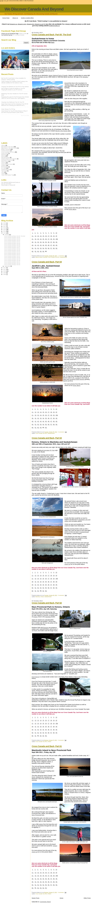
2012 (4, 268)
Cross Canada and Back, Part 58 (12, 246)
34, (43, 242)
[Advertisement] (11, 128)
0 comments (61, 432)
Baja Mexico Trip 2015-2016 (8, 148)
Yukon (3, 173)
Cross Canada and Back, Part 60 (12, 243)
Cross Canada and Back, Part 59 (12, 244)
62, (38, 251)
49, (56, 245)
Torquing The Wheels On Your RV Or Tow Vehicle (15, 86)
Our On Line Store (6, 183)
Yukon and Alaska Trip (7, 175)
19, (54, 236)
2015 (4, 229)
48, (54, 245)
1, (32, 233)
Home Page (5, 18)
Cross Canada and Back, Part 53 (12, 253)
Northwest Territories (6, 160)
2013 (4, 233)
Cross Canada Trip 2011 (53, 257)
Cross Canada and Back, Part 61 (47, 746)
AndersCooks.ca (54, 25)
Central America (5, 150)
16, (46, 236)
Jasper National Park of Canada (57, 75)
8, (51, 233)
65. (46, 427)
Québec (3, 165)
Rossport (45, 627)
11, (33, 236)
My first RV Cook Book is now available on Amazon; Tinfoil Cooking (13, 78)
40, (33, 245)
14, (41, 236)
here (52, 42)
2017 (4, 226)
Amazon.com (22, 24)
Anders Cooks (23, 33)
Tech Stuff (4, 171)
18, (51, 236)
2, (35, 233)
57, (51, 248)
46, (49, 245)
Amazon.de (30, 24)
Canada (77, 378)
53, (41, 248)
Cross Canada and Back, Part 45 (12, 264)
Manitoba (86, 512)
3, (37, 233)
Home (61, 898)
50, (33, 248)
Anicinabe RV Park (49, 450)
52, (38, 248)
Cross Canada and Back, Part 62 (47, 603)
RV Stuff (3, 168)
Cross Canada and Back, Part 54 (12, 251)
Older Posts (87, 898)
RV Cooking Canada (18, 35)
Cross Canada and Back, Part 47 (12, 261)
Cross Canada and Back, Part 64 (47, 262)
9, (54, 233)
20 (56, 236)
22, (36, 239)
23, (38, 239)
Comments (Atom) (45, 902)
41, (36, 245)
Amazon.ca (13, 24)
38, (54, 242)
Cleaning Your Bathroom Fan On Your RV (12, 102)
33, (41, 242)
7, (48, 233)
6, (46, 233)
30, (33, 242)
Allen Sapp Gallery (46, 313)
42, (38, 245)
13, (38, 236)
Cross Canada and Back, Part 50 (12, 257)
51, (36, 248)
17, (49, 236)
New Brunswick (5, 157)
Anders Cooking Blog (27, 18)
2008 (4, 274)
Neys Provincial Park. (38, 815)
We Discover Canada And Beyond (34, 9)
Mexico (3, 156)
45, (46, 245)
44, (43, 245)
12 (35, 236)
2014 (4, 231)
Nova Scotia (4, 161)
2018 (4, 224)
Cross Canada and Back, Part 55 (12, 250)
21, (33, 239)
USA (2, 172)
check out (67, 564)
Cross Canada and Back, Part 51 (12, 256)
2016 (4, 228)
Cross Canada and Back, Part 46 (12, 263)
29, (54, 239)
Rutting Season (69, 84)
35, (46, 242)
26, (46, 239)
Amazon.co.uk (39, 24)
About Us (15, 18)
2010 (4, 271)
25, (43, 239)
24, (41, 239)
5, (43, 233)
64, (43, 251)
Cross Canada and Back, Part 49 (12, 259)
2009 (4, 273)
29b (57, 239)
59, (56, 248)
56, (49, 248)
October (7, 234)
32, (38, 242)
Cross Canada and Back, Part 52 (12, 254)
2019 (4, 223)
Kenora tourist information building (43, 478)
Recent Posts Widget (25, 115)
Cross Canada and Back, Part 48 (12, 260)
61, (36, 251)
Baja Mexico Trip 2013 (7, 146)
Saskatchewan (63, 257)
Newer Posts (35, 898)
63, (41, 251)
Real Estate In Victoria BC (8, 185)
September (7, 266)
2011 (4, 269)
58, (54, 248)
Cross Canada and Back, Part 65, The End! (51, 34)
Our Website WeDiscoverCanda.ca (10, 182)
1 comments (61, 255)
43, (41, 245)
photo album (72, 209)
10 (56, 233)
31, (36, 242)
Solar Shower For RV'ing (8, 109)
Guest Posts (4, 153)
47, (51, 245)
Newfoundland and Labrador (9, 159)
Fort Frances (35, 677)
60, (33, 251)
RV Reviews (4, 167)
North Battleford (36, 310)
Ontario (42, 596)
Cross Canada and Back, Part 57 (12, 247)
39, (56, 242)
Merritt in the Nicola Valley (63, 131)
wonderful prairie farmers (77, 379)
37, (51, 242)
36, (49, 242)
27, (49, 239)
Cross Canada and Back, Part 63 (47, 438)
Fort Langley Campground (51, 151)
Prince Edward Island (7, 164)
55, (46, 248)
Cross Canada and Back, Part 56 (12, 249)
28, (51, 239)
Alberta (55, 54)
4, (40, 233)
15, (43, 236)
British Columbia (43, 257)
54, (43, 248)
